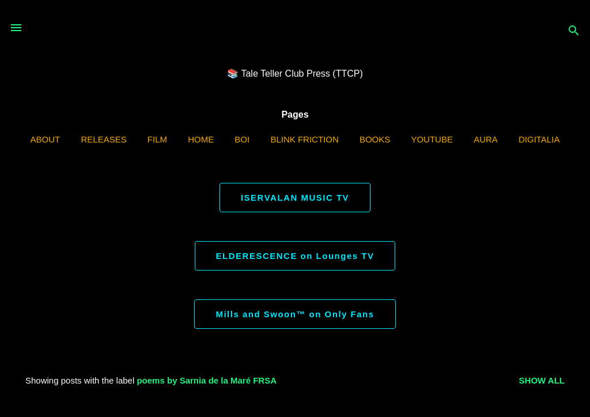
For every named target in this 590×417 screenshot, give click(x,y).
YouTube (432, 139)
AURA (486, 139)
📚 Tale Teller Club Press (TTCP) (294, 73)
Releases (103, 139)
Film (157, 139)
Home (201, 139)
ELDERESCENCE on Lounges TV (295, 256)
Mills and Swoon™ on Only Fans (294, 314)
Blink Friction (304, 139)
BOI (242, 139)
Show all (542, 380)
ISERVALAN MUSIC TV (295, 197)
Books (375, 139)
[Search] (574, 31)
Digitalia (539, 139)
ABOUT (45, 139)
